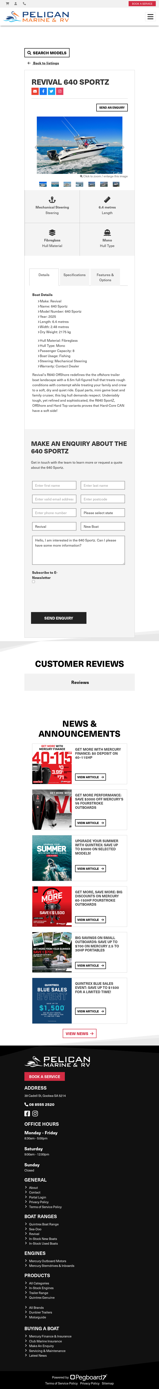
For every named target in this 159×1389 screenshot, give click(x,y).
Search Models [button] (47, 52)
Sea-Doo (35, 1229)
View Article (90, 777)
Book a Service (44, 1076)
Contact (34, 1192)
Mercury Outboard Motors (47, 1261)
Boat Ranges (40, 1216)
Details (44, 274)
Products (37, 1275)
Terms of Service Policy (45, 1206)
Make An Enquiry (41, 1345)
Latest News (38, 1355)
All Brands (36, 1307)
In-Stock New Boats (43, 1238)
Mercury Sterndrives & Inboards (51, 1265)
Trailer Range (38, 1292)
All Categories (39, 1283)
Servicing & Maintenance (47, 1350)
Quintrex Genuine (42, 1297)
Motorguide (37, 1317)
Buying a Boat (41, 1328)
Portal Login (37, 1197)
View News (80, 1033)
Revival (34, 1233)
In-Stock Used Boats (43, 1243)
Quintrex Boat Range (44, 1224)
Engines (35, 1253)
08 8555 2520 (39, 1104)
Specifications (75, 274)
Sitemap (108, 1383)
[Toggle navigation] (150, 16)
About (33, 1187)
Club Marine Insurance (45, 1341)
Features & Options (105, 277)
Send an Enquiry (112, 107)
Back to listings (43, 63)
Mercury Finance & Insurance (50, 1336)
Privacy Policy (39, 1202)
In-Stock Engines (41, 1287)
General (35, 1179)
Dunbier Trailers (40, 1312)
